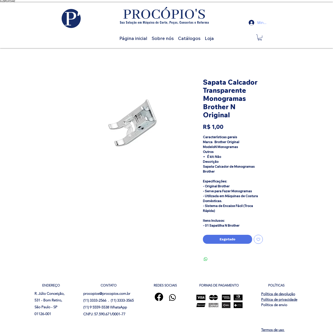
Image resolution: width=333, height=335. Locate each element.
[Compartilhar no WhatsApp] (205, 259)
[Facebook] (159, 297)
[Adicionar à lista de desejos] (258, 239)
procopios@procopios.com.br (106, 293)
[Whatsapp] (172, 297)
